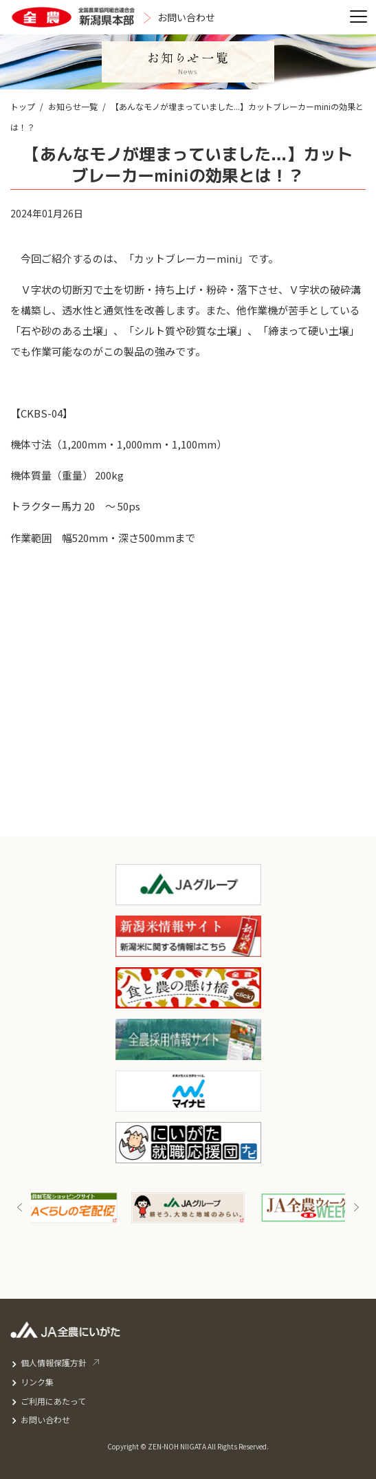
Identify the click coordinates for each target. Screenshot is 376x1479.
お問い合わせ (45, 1419)
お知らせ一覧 (73, 106)
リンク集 (37, 1382)
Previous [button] (20, 1207)
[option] (188, 1207)
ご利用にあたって (53, 1401)
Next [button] (356, 1207)
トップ (22, 106)
